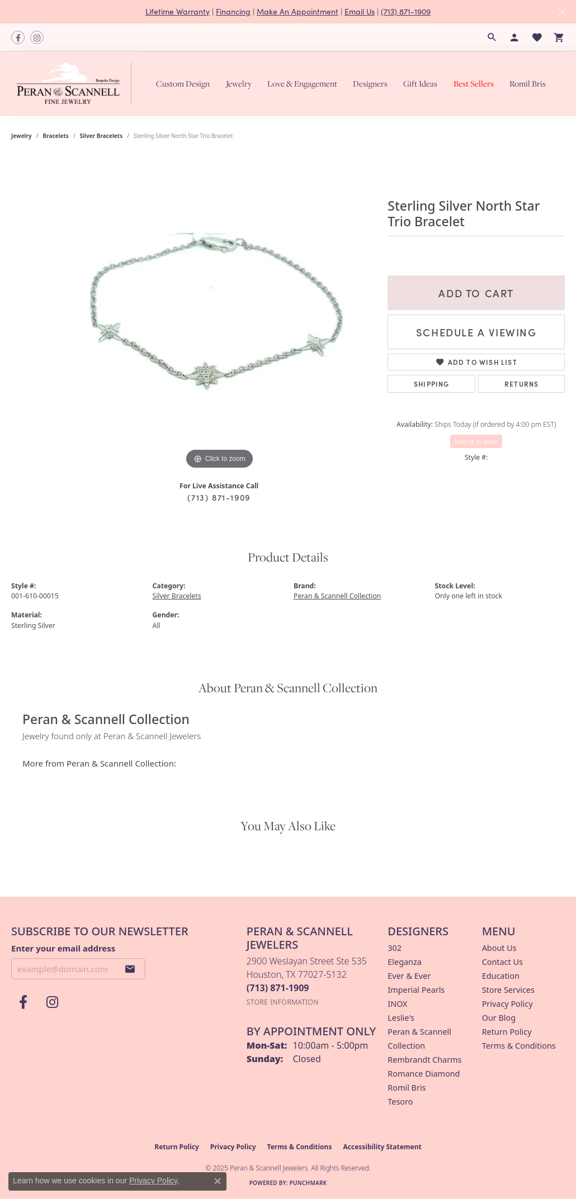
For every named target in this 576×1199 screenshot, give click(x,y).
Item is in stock (476, 441)
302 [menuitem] (395, 948)
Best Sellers (474, 83)
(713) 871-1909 (406, 11)
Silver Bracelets (101, 136)
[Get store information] (283, 1002)
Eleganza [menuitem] (404, 962)
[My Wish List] (536, 37)
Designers (370, 83)
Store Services (508, 989)
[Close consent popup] (217, 1181)
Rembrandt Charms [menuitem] (424, 1059)
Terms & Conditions (519, 1045)
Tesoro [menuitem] (400, 1101)
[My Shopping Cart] (559, 37)
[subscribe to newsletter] (130, 969)
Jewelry (239, 83)
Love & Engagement (302, 83)
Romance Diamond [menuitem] (424, 1073)
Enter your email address (63, 948)
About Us (499, 948)
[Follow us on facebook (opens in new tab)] (18, 37)
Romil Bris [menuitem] (407, 1087)
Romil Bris (527, 83)
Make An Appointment (297, 11)
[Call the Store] (278, 988)
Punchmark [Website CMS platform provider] (308, 1183)
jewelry (21, 136)
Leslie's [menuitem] (401, 1017)
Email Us (359, 11)
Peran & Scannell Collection (337, 596)
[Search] (492, 37)
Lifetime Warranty (177, 11)
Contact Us (502, 962)
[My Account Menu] (514, 37)
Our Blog (499, 1017)
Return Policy (507, 1031)
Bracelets (56, 136)
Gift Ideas (420, 83)
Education (501, 975)
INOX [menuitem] (397, 1003)
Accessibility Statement (382, 1147)
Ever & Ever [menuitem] (409, 975)
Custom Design (183, 83)
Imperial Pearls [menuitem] (416, 989)
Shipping (432, 383)
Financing (233, 11)
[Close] (562, 12)
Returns (521, 383)
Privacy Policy (507, 1003)
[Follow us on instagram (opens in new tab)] (37, 37)
